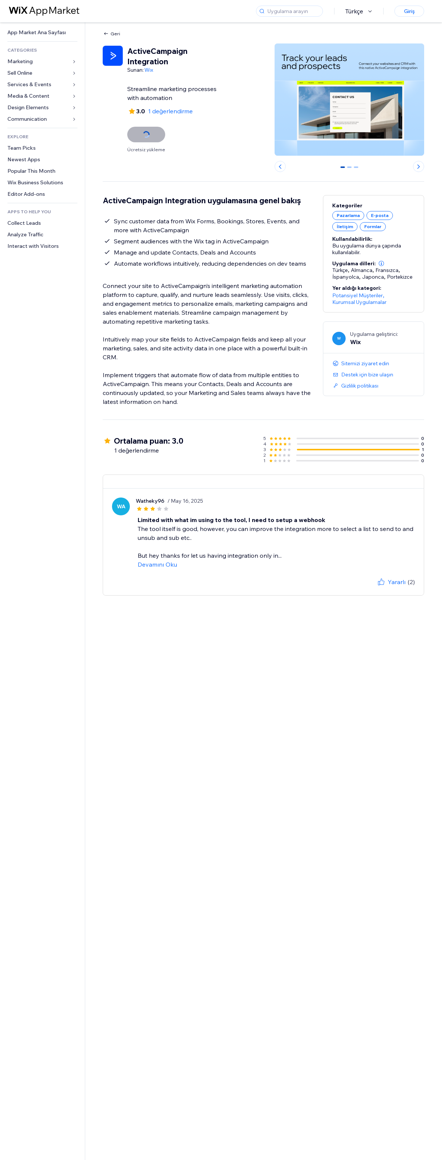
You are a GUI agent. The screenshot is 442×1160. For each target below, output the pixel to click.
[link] (42, 32)
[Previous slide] (280, 166)
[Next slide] (418, 166)
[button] (381, 263)
